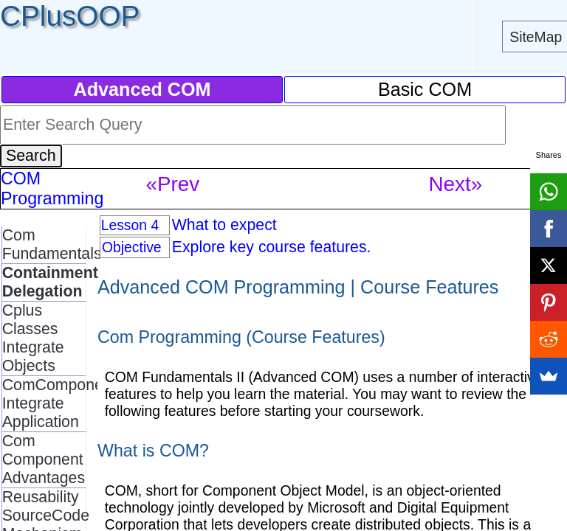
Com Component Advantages (43, 459)
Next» (455, 184)
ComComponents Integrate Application (63, 403)
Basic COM (425, 89)
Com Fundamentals (52, 244)
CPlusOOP (70, 16)
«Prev (172, 184)
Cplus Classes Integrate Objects (33, 338)
